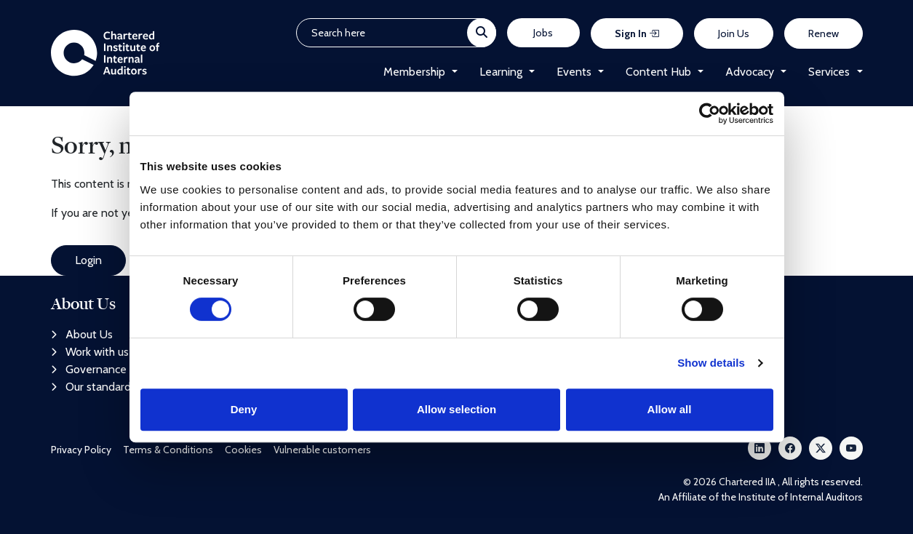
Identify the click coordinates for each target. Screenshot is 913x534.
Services (829, 72)
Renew (823, 33)
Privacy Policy (81, 449)
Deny (244, 409)
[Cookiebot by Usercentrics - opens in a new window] (709, 113)
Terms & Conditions (168, 449)
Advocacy (749, 72)
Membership (414, 72)
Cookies (243, 449)
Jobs (543, 32)
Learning (500, 72)
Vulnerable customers (322, 449)
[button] (451, 72)
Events (574, 72)
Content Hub (658, 72)
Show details (711, 362)
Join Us (733, 33)
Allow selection (456, 409)
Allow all (669, 409)
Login (88, 260)
